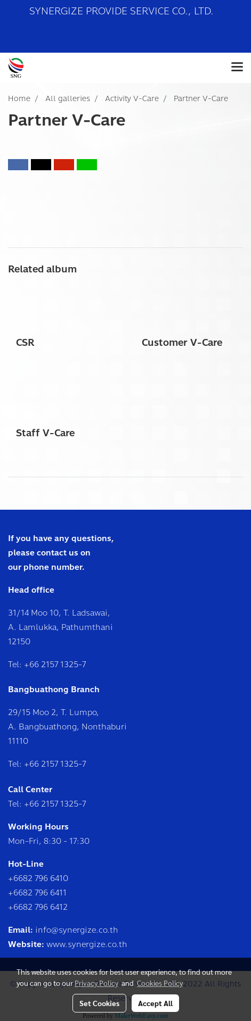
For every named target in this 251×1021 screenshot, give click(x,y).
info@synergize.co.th (76, 930)
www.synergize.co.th (86, 944)
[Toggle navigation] (237, 67)
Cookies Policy (160, 982)
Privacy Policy (96, 982)
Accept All (155, 1003)
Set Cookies (99, 1003)
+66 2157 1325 (51, 664)
